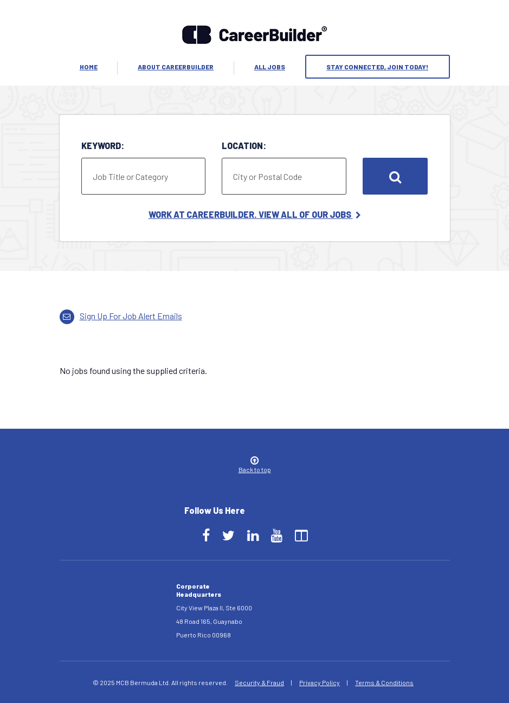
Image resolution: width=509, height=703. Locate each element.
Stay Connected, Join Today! (377, 66)
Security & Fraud (259, 682)
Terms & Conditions (384, 682)
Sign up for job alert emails (121, 316)
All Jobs (269, 66)
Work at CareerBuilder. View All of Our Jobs (255, 214)
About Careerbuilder (176, 66)
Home (89, 66)
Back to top (255, 465)
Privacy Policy (319, 682)
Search (395, 176)
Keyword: (102, 145)
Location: (244, 145)
